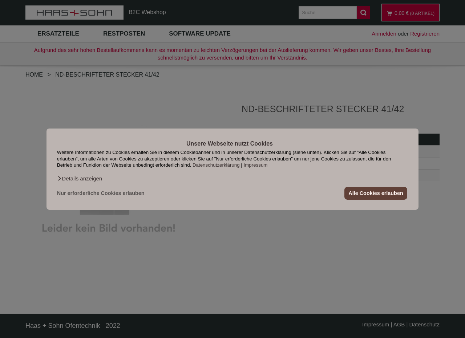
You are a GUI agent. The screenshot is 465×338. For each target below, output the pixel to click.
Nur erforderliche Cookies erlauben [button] (101, 193)
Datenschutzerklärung (216, 165)
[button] (79, 178)
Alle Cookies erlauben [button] (375, 193)
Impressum (256, 165)
